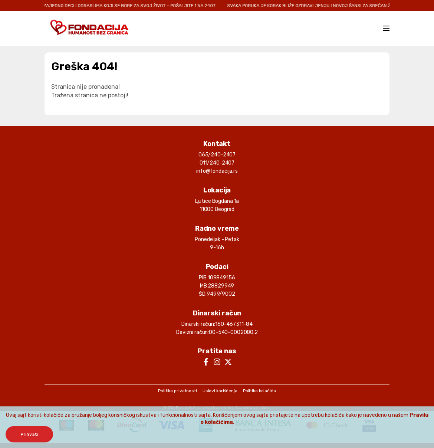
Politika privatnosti (177, 390)
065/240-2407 (217, 155)
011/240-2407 (217, 163)
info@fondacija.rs (217, 171)
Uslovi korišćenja (220, 390)
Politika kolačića (259, 390)
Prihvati (29, 434)
